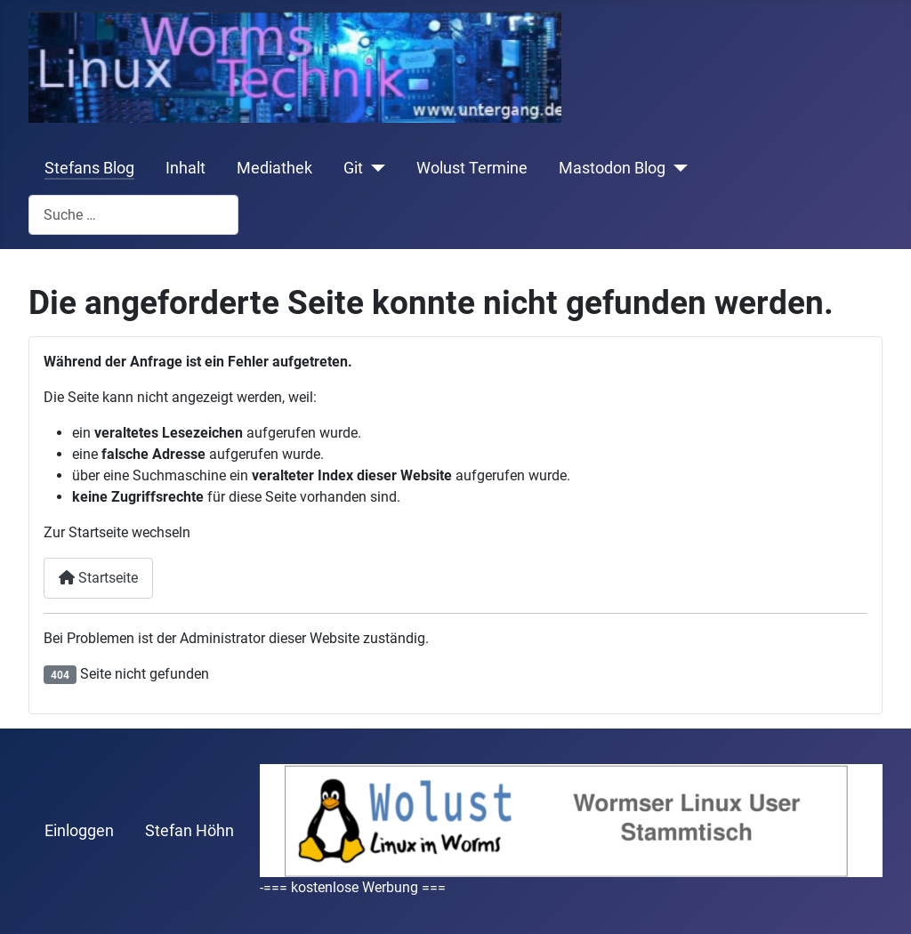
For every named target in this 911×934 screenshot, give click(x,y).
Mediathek (274, 168)
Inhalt (185, 168)
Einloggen (79, 831)
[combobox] (133, 215)
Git (353, 168)
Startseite (98, 577)
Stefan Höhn (189, 831)
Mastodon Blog (612, 168)
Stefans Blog (89, 168)
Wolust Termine (472, 168)
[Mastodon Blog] (676, 168)
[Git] (374, 168)
